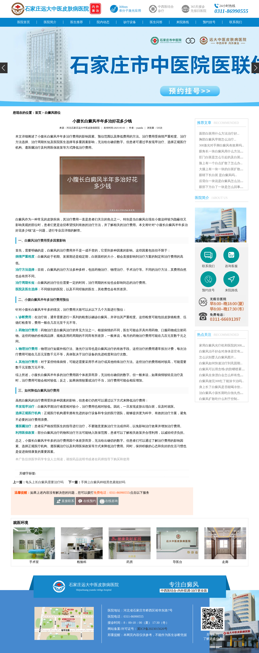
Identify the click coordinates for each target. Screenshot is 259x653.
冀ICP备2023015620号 (152, 628)
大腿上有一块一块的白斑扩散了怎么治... (227, 169)
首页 (38, 112)
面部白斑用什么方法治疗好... (219, 133)
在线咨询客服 (111, 502)
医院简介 (50, 22)
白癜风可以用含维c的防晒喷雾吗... (223, 369)
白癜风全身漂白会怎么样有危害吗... (224, 375)
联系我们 (235, 22)
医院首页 (23, 22)
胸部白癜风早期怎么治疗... (217, 139)
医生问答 (156, 22)
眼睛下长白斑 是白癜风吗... (218, 175)
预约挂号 (209, 22)
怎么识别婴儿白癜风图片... (217, 357)
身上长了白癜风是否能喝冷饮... (221, 387)
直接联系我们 (68, 502)
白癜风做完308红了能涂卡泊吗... (221, 381)
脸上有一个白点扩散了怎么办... (221, 163)
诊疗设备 (129, 22)
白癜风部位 (53, 112)
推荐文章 (220, 123)
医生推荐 (76, 22)
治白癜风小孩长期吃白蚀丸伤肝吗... (224, 393)
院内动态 (103, 22)
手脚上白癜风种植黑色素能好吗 (103, 482)
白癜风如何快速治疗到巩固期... (221, 363)
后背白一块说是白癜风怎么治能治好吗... (227, 181)
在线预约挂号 (89, 502)
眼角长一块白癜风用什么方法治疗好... (225, 151)
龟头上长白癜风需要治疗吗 (45, 482)
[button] (4, 68)
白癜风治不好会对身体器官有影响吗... (225, 351)
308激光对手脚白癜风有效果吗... (221, 145)
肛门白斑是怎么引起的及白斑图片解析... (227, 157)
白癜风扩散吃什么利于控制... (219, 399)
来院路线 (182, 22)
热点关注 (220, 335)
